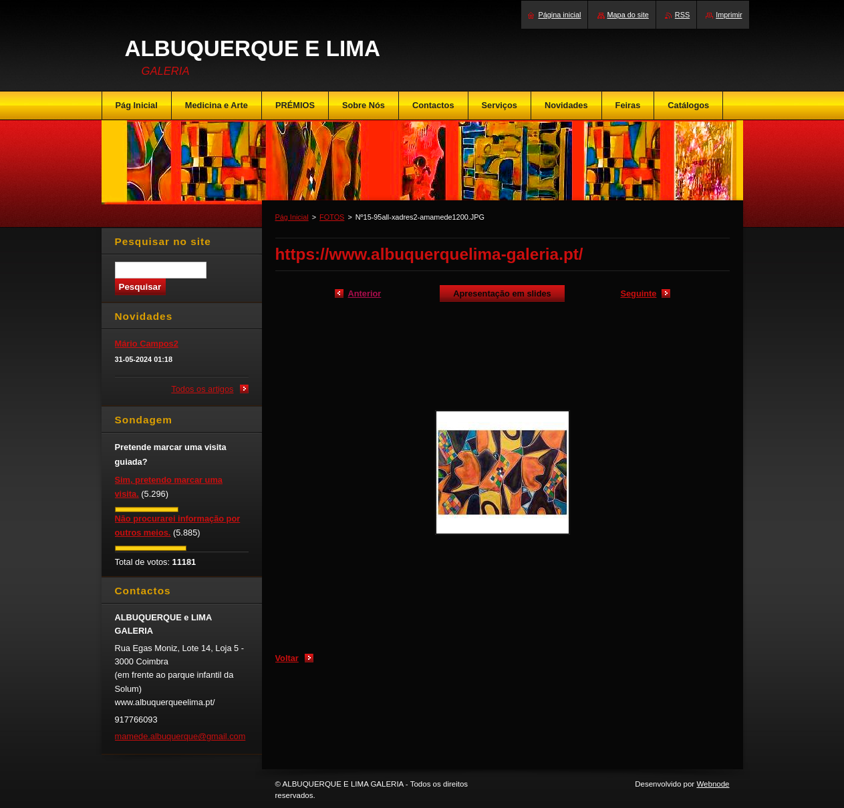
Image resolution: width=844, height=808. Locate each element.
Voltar (287, 658)
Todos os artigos (202, 389)
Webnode (712, 784)
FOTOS (331, 217)
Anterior (365, 293)
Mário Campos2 (146, 344)
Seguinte (638, 293)
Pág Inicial (292, 217)
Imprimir (729, 15)
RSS (682, 15)
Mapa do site (628, 15)
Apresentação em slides (502, 293)
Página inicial (559, 15)
